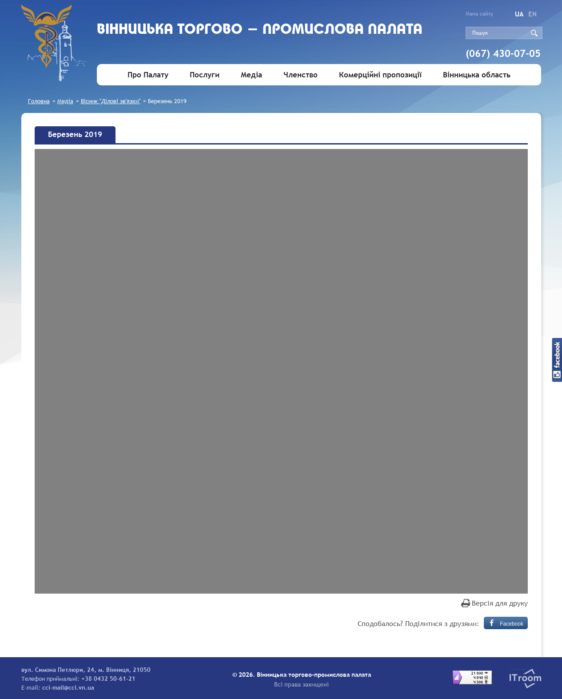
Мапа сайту (479, 13)
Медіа (251, 75)
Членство (300, 75)
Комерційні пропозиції (380, 75)
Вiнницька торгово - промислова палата (259, 30)
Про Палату (148, 75)
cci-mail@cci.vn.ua (68, 687)
